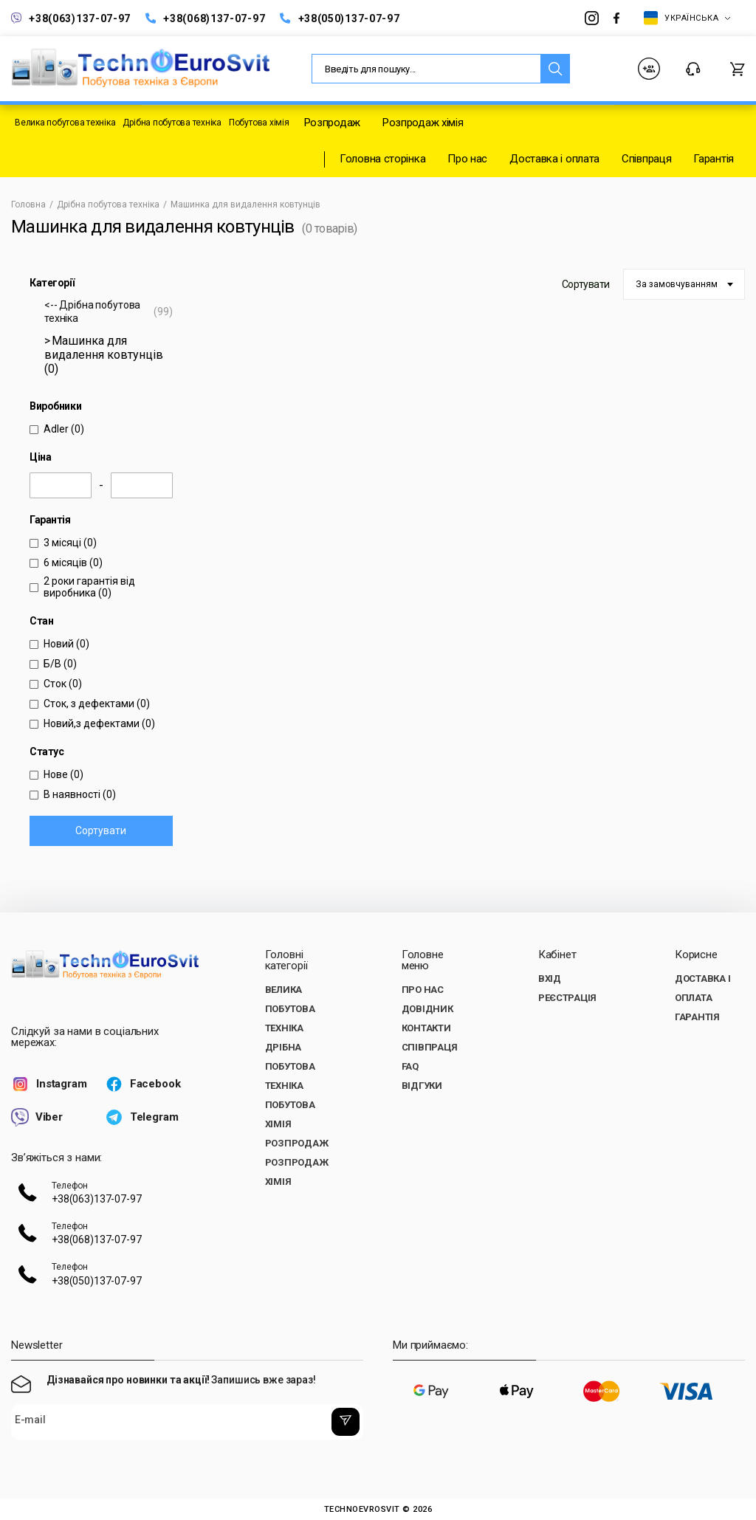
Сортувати (100, 830)
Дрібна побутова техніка (172, 122)
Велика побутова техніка (65, 122)
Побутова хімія (259, 122)
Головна (28, 204)
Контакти (693, 69)
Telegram (142, 1117)
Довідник (427, 1008)
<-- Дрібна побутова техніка (108, 311)
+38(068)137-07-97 (205, 18)
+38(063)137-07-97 (71, 18)
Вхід (549, 978)
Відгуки (422, 1085)
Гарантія (713, 158)
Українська (687, 18)
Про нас (467, 158)
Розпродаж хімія (423, 122)
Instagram (49, 1084)
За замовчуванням (677, 284)
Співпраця (646, 158)
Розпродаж (332, 122)
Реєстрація (567, 997)
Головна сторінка (382, 158)
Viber (37, 1117)
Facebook (143, 1084)
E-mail (30, 1420)
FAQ (410, 1066)
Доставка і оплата (554, 158)
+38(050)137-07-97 (339, 18)
